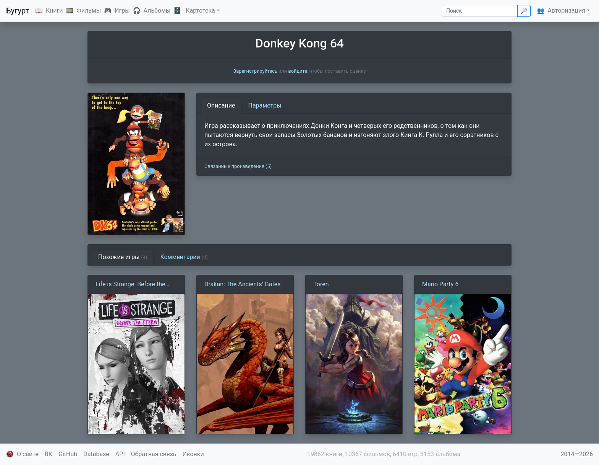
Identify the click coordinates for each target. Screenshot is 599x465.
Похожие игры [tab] (122, 257)
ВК (48, 454)
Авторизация (566, 10)
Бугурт (17, 10)
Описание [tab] (221, 105)
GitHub (67, 454)
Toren (321, 284)
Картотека (200, 10)
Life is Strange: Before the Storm (130, 285)
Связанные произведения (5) (238, 166)
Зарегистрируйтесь (255, 71)
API (120, 454)
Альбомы (157, 10)
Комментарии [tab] (183, 257)
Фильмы (88, 10)
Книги (54, 10)
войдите (297, 71)
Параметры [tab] (265, 105)
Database (96, 454)
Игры (122, 10)
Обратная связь (153, 454)
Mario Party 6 (440, 284)
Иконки (193, 454)
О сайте (28, 454)
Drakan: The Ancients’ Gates (242, 284)
